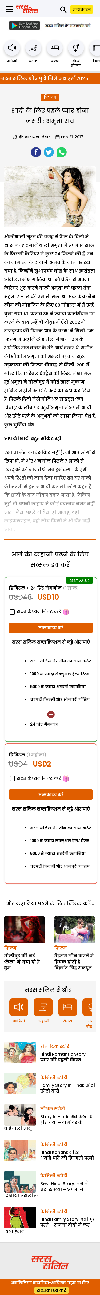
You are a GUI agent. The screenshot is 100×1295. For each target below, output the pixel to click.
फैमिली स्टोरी (53, 1078)
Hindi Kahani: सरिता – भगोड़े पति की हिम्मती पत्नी (67, 1155)
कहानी (33, 60)
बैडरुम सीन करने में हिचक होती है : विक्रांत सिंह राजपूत (74, 962)
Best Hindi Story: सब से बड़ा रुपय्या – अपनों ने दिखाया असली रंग (46, 1189)
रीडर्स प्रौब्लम (76, 63)
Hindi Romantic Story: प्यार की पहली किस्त (63, 1057)
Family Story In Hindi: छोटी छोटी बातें (67, 1088)
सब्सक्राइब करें (50, 627)
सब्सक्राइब (82, 9)
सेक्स (55, 60)
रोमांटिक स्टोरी (55, 1046)
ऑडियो (12, 60)
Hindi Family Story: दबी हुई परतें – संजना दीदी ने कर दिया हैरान (49, 1225)
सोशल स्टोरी (52, 1109)
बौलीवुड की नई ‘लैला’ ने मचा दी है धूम (22, 962)
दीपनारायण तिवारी (35, 137)
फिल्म (50, 97)
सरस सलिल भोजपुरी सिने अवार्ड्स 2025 (44, 78)
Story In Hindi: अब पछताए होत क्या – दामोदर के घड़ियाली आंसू (48, 1123)
